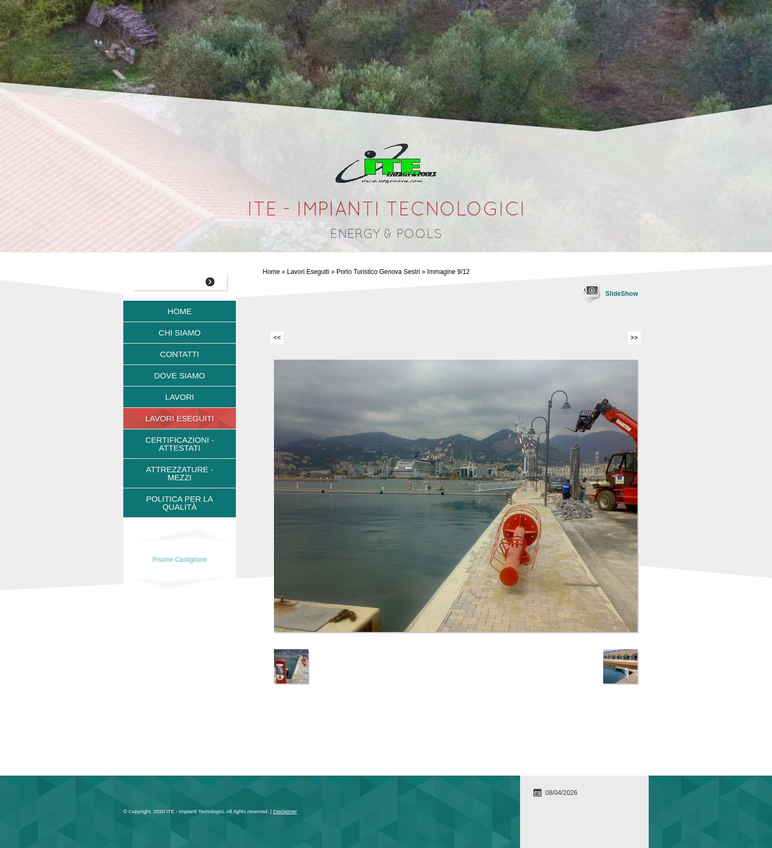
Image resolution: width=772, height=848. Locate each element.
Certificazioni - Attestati (179, 443)
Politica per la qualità (179, 502)
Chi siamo (180, 332)
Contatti (179, 354)
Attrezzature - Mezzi (179, 473)
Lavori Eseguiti (308, 272)
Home (271, 272)
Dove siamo (179, 375)
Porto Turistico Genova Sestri (378, 272)
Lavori (179, 396)
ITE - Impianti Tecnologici (386, 210)
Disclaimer (285, 811)
